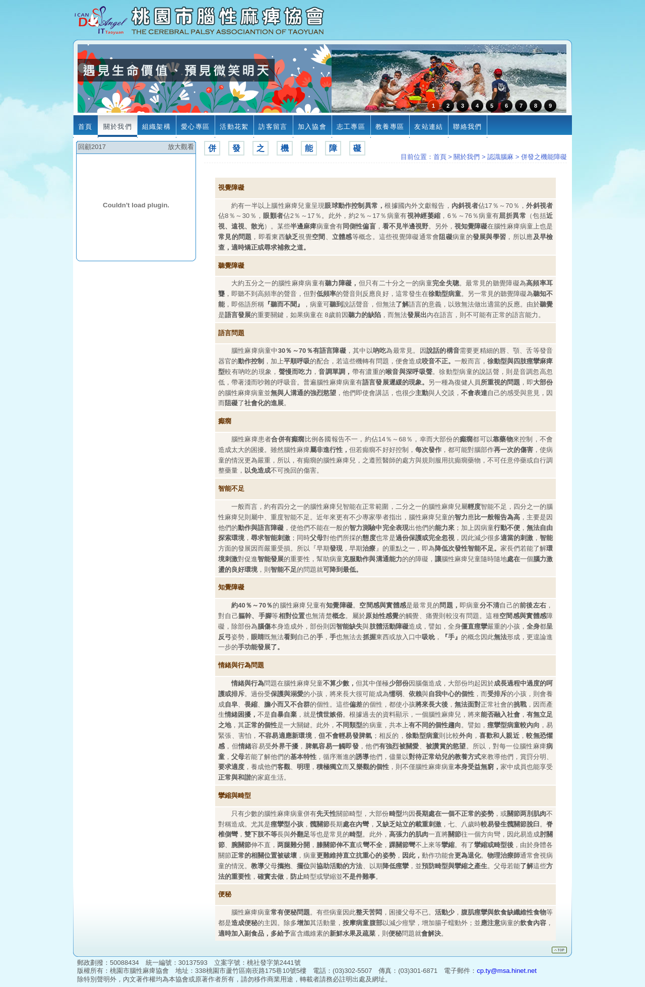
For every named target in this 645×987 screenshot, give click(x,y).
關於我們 (467, 157)
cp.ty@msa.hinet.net (507, 970)
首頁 (439, 157)
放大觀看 (181, 146)
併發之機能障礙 (544, 157)
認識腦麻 (500, 157)
